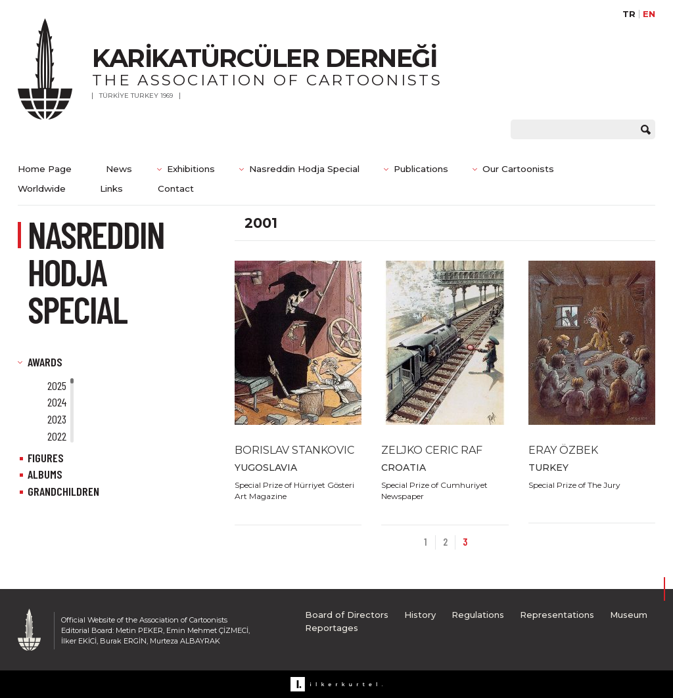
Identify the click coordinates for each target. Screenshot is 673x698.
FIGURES (46, 457)
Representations (557, 614)
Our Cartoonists (518, 169)
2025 (56, 385)
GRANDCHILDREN (63, 491)
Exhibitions (191, 169)
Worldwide (42, 188)
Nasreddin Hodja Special (304, 169)
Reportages (331, 627)
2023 (56, 419)
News (119, 169)
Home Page (45, 169)
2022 (56, 436)
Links (111, 188)
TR (629, 14)
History (420, 614)
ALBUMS (45, 474)
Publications (421, 169)
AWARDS (45, 362)
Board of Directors (346, 614)
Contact (176, 188)
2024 (56, 402)
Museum (628, 614)
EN (649, 14)
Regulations (478, 614)
